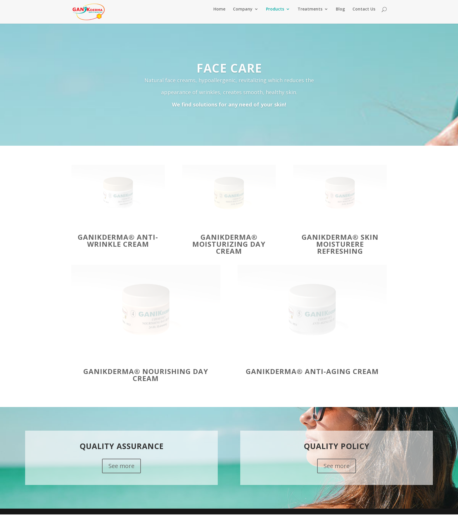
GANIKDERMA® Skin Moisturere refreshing (340, 249)
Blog (340, 15)
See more (121, 471)
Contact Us (363, 15)
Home (219, 15)
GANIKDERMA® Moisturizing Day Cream (228, 249)
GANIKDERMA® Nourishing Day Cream (145, 380)
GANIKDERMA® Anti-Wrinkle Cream (118, 246)
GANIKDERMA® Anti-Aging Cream (312, 377)
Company (243, 15)
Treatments (310, 15)
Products (275, 15)
